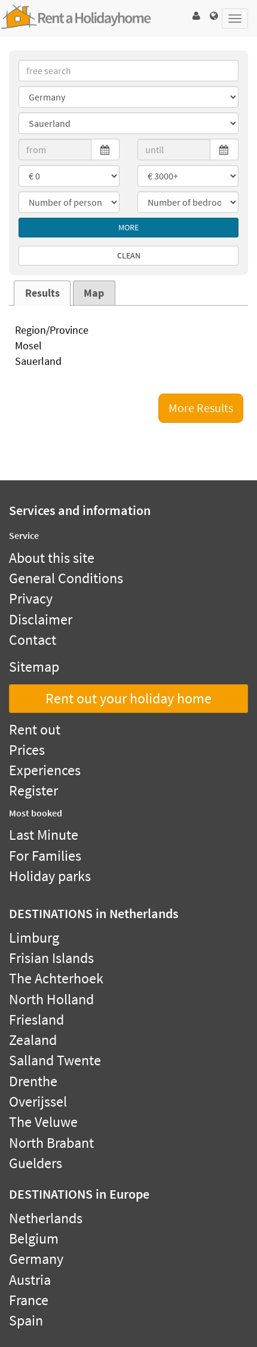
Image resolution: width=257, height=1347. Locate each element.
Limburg (34, 937)
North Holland (51, 999)
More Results (201, 407)
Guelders (35, 1163)
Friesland (36, 1019)
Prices (27, 749)
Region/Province (128, 331)
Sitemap (34, 666)
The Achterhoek (56, 978)
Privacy (31, 598)
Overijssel (38, 1101)
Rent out (34, 729)
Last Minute (43, 834)
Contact (32, 639)
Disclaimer (40, 619)
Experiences (45, 770)
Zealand (33, 1040)
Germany (36, 1259)
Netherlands (45, 1218)
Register (33, 790)
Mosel (128, 346)
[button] (196, 16)
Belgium (34, 1238)
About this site (51, 557)
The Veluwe (43, 1122)
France (28, 1300)
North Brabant (51, 1142)
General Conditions (66, 578)
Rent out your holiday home (128, 698)
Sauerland (128, 362)
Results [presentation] (42, 293)
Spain (26, 1320)
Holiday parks (50, 876)
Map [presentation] (94, 293)
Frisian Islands (51, 958)
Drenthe (33, 1081)
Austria (30, 1279)
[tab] (42, 293)
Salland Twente (55, 1060)
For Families (45, 855)
